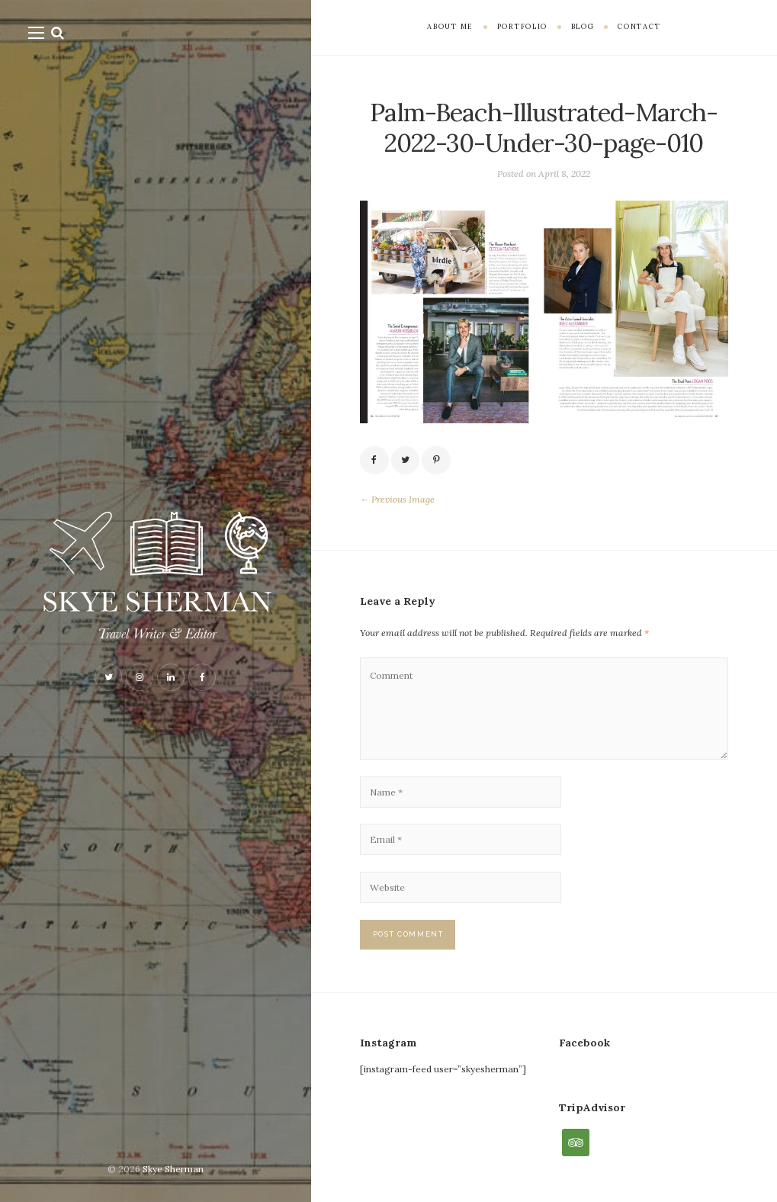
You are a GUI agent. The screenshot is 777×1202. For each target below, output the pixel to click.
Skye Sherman (173, 1169)
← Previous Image (397, 499)
